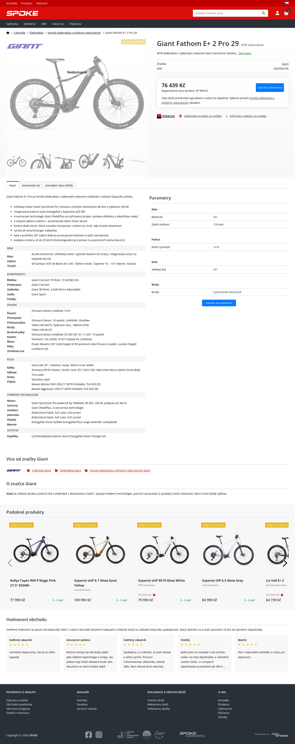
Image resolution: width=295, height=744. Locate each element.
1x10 (216, 251)
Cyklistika (12, 27)
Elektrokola (36, 36)
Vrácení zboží (156, 700)
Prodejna (26, 3)
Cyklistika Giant (39, 474)
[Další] (284, 567)
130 (215, 228)
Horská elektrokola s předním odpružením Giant (117, 474)
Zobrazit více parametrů (219, 307)
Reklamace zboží (158, 704)
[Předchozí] (10, 567)
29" (215, 273)
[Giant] (16, 474)
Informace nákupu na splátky (248, 120)
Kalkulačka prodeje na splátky (203, 120)
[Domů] (7, 36)
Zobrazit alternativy (270, 91)
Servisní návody (87, 708)
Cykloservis (225, 708)
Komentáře (31, 189)
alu (215, 221)
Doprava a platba (17, 700)
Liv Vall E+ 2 (275, 584)
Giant (285, 68)
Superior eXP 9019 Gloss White (161, 584)
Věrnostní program (18, 708)
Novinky (82, 700)
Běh (44, 27)
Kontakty (11, 3)
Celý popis (244, 57)
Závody (222, 717)
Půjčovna (75, 27)
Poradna (82, 704)
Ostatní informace (17, 713)
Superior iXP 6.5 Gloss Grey (222, 584)
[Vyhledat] (263, 15)
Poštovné (41, 3)
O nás (222, 692)
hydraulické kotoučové (227, 296)
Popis (12, 189)
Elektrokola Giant (68, 474)
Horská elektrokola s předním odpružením (74, 36)
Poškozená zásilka (159, 708)
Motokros (30, 27)
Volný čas (58, 27)
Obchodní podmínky (19, 704)
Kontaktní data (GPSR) (59, 189)
